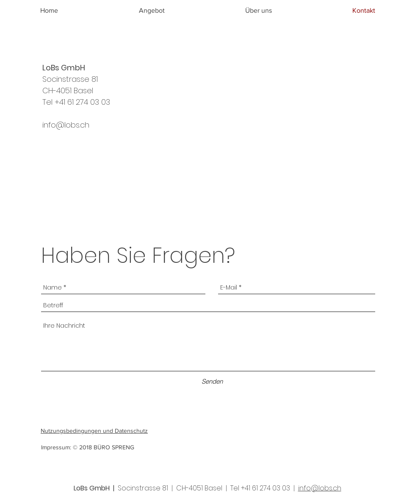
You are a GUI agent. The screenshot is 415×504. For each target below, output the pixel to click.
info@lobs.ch (65, 125)
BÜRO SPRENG (114, 447)
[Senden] (212, 381)
